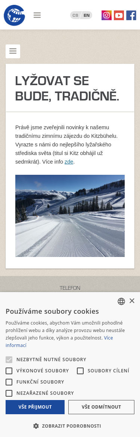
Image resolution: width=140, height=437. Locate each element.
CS (75, 15)
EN (87, 15)
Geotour (14, 16)
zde (69, 162)
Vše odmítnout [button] (101, 407)
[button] (70, 425)
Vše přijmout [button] (35, 407)
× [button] (131, 301)
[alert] (70, 364)
